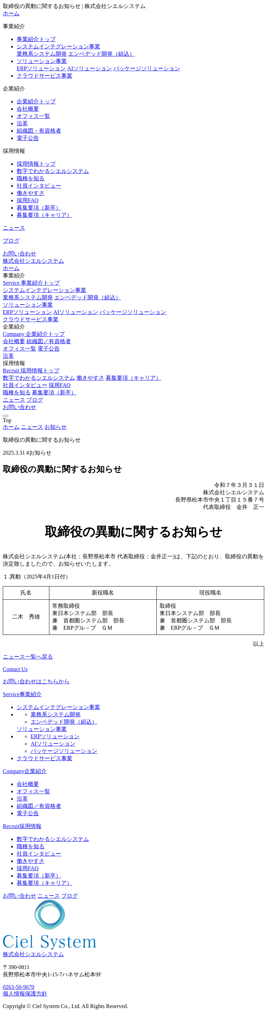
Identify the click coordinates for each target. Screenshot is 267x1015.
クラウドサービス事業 (44, 76)
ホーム (11, 13)
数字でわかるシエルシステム (53, 171)
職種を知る (30, 178)
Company (34, 334)
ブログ (11, 241)
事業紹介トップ (36, 39)
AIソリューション (89, 68)
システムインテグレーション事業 (58, 46)
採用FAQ (28, 200)
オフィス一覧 (33, 116)
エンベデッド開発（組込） (101, 54)
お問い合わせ (19, 254)
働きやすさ (30, 193)
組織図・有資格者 (39, 131)
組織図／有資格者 (48, 341)
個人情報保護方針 (25, 994)
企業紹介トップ (36, 101)
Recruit (31, 370)
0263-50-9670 (18, 987)
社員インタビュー (39, 186)
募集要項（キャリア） (44, 215)
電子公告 (28, 138)
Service (31, 283)
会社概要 (28, 109)
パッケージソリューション (146, 68)
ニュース (14, 228)
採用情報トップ (36, 164)
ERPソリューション (41, 68)
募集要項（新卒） (39, 208)
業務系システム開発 (42, 54)
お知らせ (55, 427)
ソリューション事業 (42, 61)
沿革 (22, 123)
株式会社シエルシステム (33, 261)
